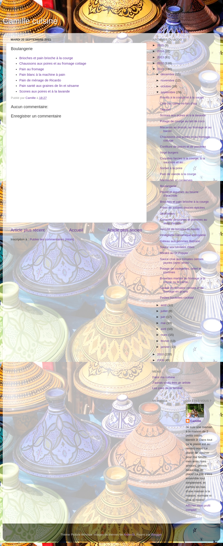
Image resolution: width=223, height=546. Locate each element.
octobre (166, 86)
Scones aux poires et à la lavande (44, 91)
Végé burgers (169, 152)
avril (164, 329)
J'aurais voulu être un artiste (171, 382)
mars (164, 334)
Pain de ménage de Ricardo (40, 80)
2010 (161, 354)
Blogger (156, 534)
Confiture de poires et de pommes (183, 146)
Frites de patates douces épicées (182, 207)
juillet (165, 311)
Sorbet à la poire (171, 168)
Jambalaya (167, 213)
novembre (168, 80)
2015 (161, 45)
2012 (161, 63)
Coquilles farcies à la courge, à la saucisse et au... (182, 160)
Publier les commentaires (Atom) (52, 239)
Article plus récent (28, 230)
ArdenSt (129, 534)
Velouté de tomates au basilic (180, 229)
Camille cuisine (30, 21)
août (164, 305)
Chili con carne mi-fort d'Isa (178, 103)
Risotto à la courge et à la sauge (182, 97)
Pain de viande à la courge (178, 174)
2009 (161, 360)
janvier (166, 347)
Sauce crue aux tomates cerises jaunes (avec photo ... (182, 260)
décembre (168, 74)
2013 (161, 57)
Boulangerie (168, 186)
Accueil (76, 230)
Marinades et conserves (176, 180)
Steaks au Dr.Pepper (174, 253)
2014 (161, 51)
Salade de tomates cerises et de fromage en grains (182, 289)
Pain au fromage (31, 69)
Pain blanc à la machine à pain (42, 74)
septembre (168, 92)
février (165, 341)
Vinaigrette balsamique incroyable (183, 235)
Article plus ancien (124, 230)
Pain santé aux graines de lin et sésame (49, 86)
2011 (161, 69)
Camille (195, 421)
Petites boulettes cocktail (177, 297)
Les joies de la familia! (167, 388)
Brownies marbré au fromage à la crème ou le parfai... (182, 280)
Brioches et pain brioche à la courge (46, 58)
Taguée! (165, 109)
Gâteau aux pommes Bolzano (180, 241)
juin (163, 317)
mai (164, 323)
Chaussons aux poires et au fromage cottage (52, 63)
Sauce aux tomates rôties (177, 247)
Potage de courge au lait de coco (182, 121)
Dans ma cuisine (163, 377)
